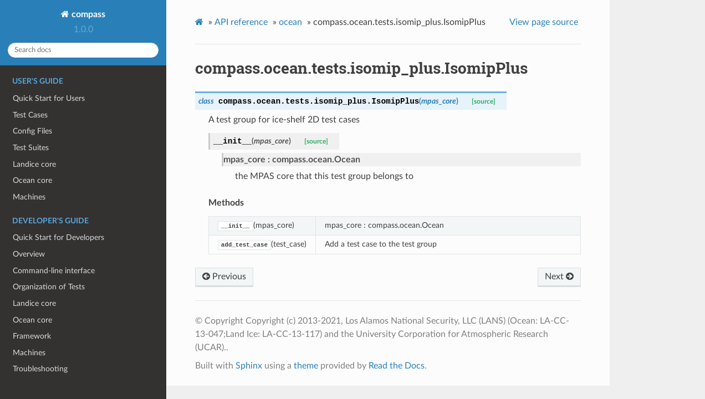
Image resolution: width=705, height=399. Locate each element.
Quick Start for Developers (58, 237)
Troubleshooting (40, 369)
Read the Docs (397, 365)
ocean (290, 22)
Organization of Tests (49, 287)
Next (559, 276)
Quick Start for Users (49, 98)
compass (87, 14)
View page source (543, 22)
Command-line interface (54, 271)
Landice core (34, 164)
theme (306, 365)
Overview (29, 254)
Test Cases (30, 115)
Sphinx (249, 365)
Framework (32, 336)
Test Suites (31, 148)
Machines (29, 197)
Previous (224, 276)
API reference (241, 22)
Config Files (32, 131)
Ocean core (32, 180)
